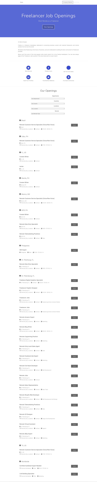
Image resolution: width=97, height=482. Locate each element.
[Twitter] (74, 2)
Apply (74, 118)
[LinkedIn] (78, 2)
